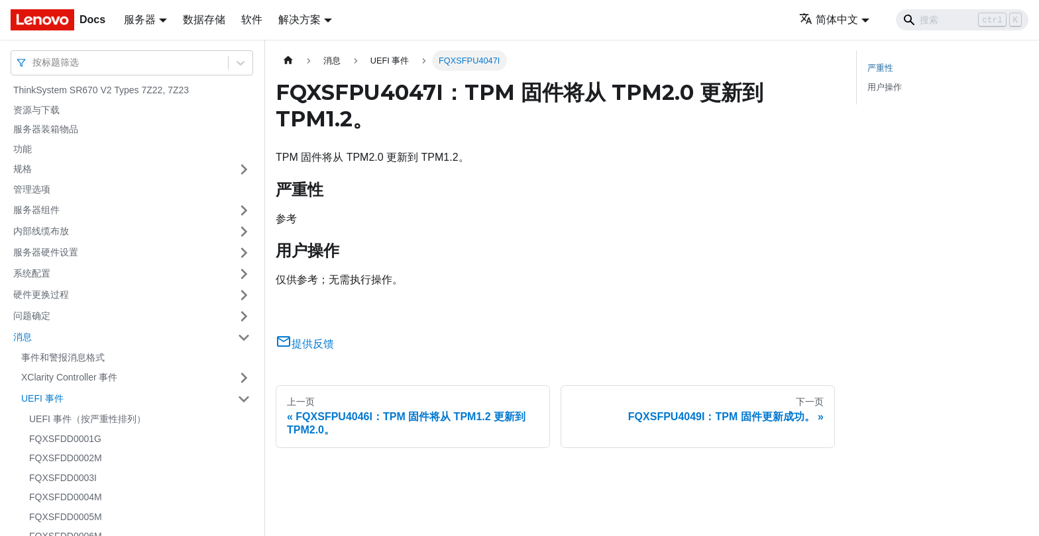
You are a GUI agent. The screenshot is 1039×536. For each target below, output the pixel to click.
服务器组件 (36, 209)
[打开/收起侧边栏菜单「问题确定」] (243, 316)
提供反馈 (305, 343)
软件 (251, 19)
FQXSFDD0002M (65, 458)
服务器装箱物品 (45, 129)
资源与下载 (36, 110)
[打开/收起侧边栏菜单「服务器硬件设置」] (243, 252)
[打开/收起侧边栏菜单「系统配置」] (243, 274)
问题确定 (31, 315)
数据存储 (204, 19)
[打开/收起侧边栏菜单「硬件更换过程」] (243, 295)
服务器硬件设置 (45, 252)
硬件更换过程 (41, 294)
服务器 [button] (140, 19)
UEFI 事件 (42, 398)
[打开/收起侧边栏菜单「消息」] (243, 337)
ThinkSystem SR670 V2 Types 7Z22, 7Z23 (101, 90)
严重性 (880, 68)
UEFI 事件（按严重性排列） (87, 419)
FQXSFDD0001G (65, 438)
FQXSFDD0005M (65, 517)
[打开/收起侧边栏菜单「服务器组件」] (243, 210)
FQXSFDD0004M (65, 497)
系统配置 (31, 273)
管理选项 (31, 189)
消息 (22, 337)
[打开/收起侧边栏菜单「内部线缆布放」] (243, 231)
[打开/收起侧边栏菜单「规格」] (243, 169)
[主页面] (288, 60)
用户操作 (884, 87)
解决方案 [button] (299, 19)
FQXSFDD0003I (63, 477)
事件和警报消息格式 (63, 357)
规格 (22, 168)
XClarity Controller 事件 (69, 377)
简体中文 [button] (828, 19)
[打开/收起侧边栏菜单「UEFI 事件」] (243, 399)
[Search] (962, 19)
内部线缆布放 (41, 231)
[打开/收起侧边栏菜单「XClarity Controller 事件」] (243, 377)
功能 (22, 149)
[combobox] (33, 62)
